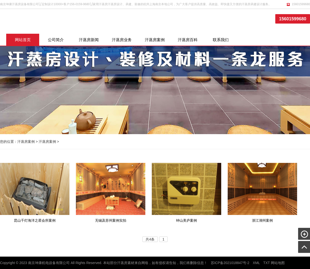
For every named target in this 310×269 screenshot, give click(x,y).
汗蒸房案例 (155, 40)
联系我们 (221, 40)
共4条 (150, 239)
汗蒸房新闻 (89, 40)
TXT (266, 263)
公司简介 (56, 40)
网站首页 (23, 40)
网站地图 (278, 263)
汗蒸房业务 (122, 40)
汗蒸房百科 (188, 40)
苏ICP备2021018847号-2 (230, 263)
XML (256, 263)
